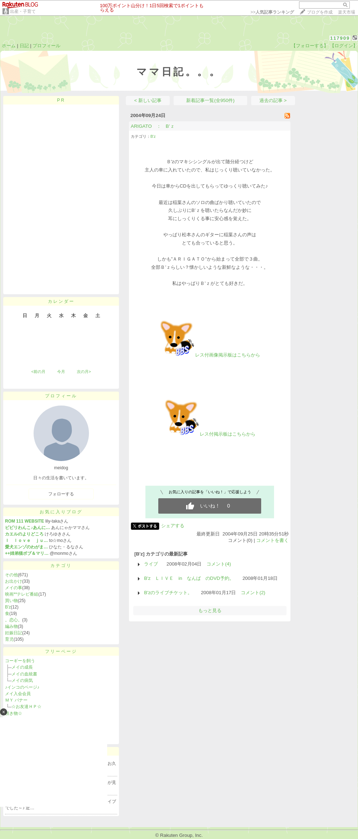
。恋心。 (13, 619)
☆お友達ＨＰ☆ (26, 706)
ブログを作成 (320, 12)
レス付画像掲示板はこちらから (209, 355)
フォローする (61, 493)
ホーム (9, 45)
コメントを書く (272, 540)
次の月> (84, 371)
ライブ (151, 564)
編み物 (11, 626)
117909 (340, 38)
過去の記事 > (273, 100)
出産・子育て (23, 11)
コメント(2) (253, 592)
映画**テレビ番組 (21, 594)
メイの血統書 (24, 673)
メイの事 (13, 587)
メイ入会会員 (18, 693)
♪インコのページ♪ (22, 687)
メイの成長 (22, 667)
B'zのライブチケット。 (168, 592)
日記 (24, 45)
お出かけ (13, 581)
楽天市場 (346, 12)
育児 (9, 639)
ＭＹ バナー (16, 700)
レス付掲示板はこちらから (209, 434)
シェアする (172, 525)
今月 (61, 371)
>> (272, 12)
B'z (8, 607)
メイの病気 (24, 680)
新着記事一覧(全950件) (210, 100)
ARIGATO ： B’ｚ (153, 126)
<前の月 (38, 371)
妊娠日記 (13, 632)
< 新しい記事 (148, 100)
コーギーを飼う (20, 660)
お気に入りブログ (61, 511)
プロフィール (46, 45)
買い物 (11, 600)
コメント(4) (219, 564)
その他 (11, 574)
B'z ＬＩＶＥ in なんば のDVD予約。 (189, 578)
